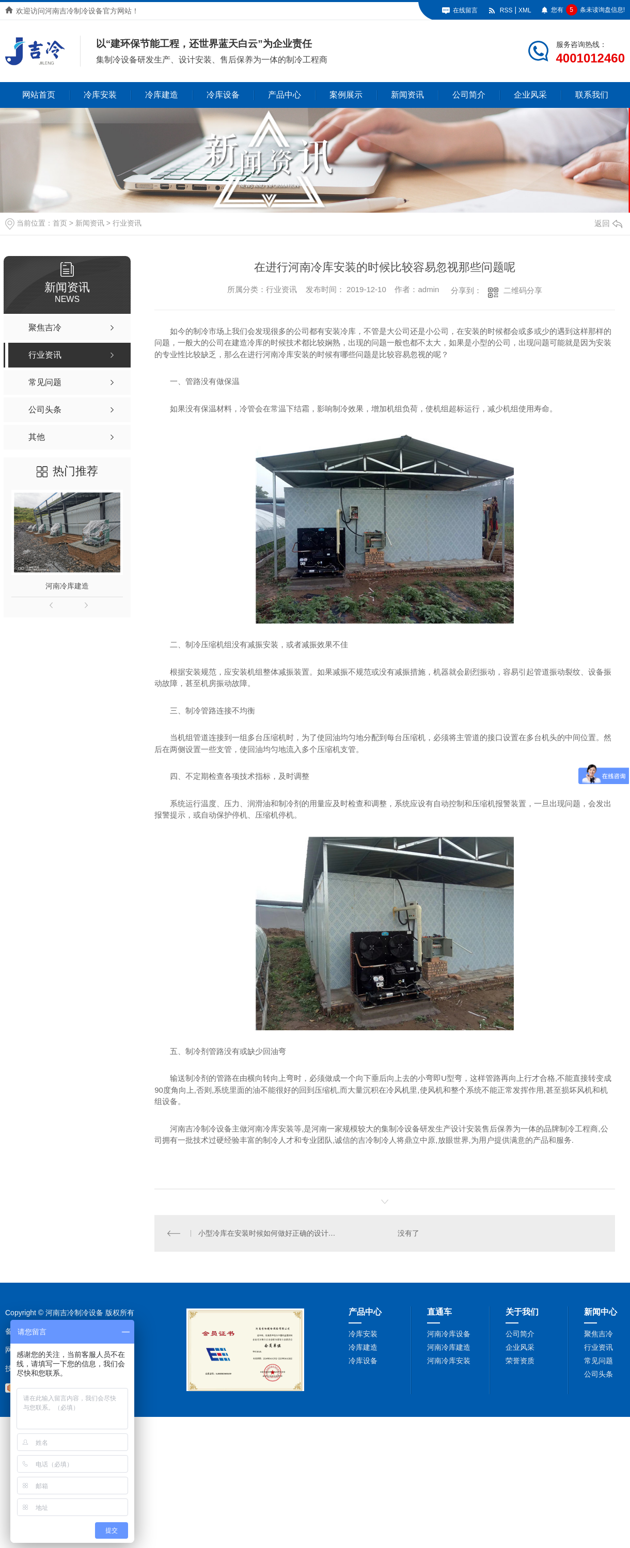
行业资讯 (127, 223)
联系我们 (591, 94)
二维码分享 (522, 290)
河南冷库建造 (67, 586)
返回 (608, 223)
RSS (506, 10)
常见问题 (598, 1361)
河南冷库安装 (448, 1361)
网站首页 (38, 94)
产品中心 (284, 94)
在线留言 (465, 10)
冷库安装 (100, 94)
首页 (60, 223)
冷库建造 (161, 94)
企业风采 (530, 94)
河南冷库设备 (448, 1334)
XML (524, 10)
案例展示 (346, 94)
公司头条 (598, 1374)
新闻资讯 (407, 94)
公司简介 (468, 94)
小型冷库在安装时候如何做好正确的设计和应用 (269, 1233)
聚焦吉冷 (598, 1334)
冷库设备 (223, 94)
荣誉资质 (520, 1361)
